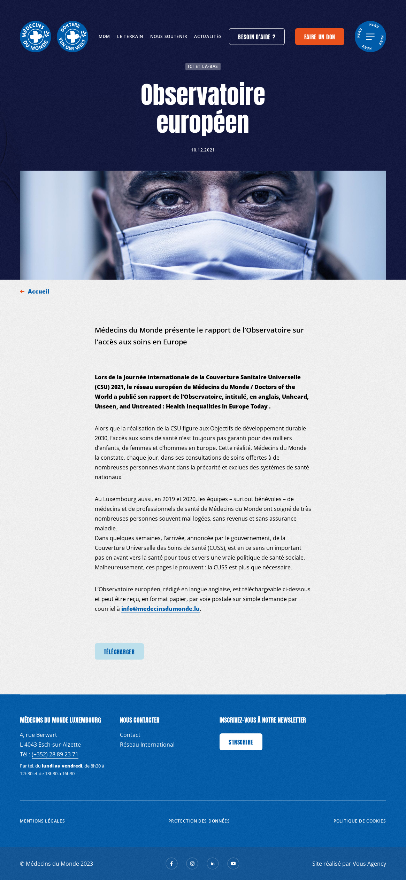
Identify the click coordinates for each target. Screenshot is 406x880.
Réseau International (147, 744)
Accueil (39, 291)
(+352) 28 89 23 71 (55, 754)
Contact (130, 735)
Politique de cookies (360, 821)
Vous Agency (369, 863)
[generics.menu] (370, 36)
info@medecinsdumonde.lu (160, 609)
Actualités (208, 36)
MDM (104, 36)
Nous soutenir (168, 36)
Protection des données (199, 821)
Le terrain (130, 36)
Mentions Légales (42, 821)
